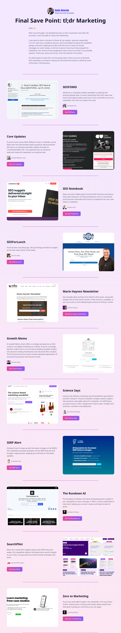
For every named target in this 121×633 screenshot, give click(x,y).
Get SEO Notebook (71, 214)
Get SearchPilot (14, 569)
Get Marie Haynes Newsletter (75, 314)
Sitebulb (32, 43)
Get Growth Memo (15, 369)
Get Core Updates (15, 164)
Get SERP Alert (14, 468)
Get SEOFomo (70, 112)
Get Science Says (71, 418)
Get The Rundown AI (72, 518)
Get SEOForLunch (15, 262)
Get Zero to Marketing (73, 619)
